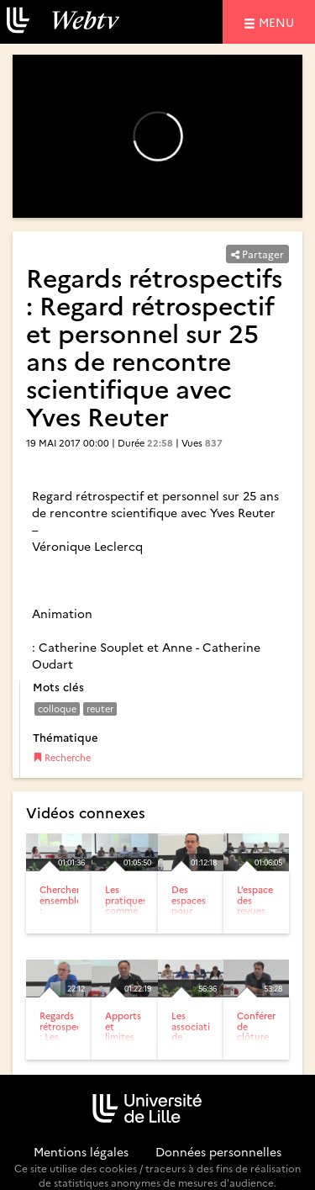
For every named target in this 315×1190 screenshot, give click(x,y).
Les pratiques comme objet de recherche (127, 909)
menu (279, 21)
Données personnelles (218, 1151)
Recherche (62, 757)
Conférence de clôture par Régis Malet (262, 1040)
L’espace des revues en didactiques (263, 909)
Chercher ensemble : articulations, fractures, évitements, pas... (68, 920)
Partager (257, 253)
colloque (57, 708)
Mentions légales (81, 1151)
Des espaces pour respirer (188, 904)
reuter (100, 708)
